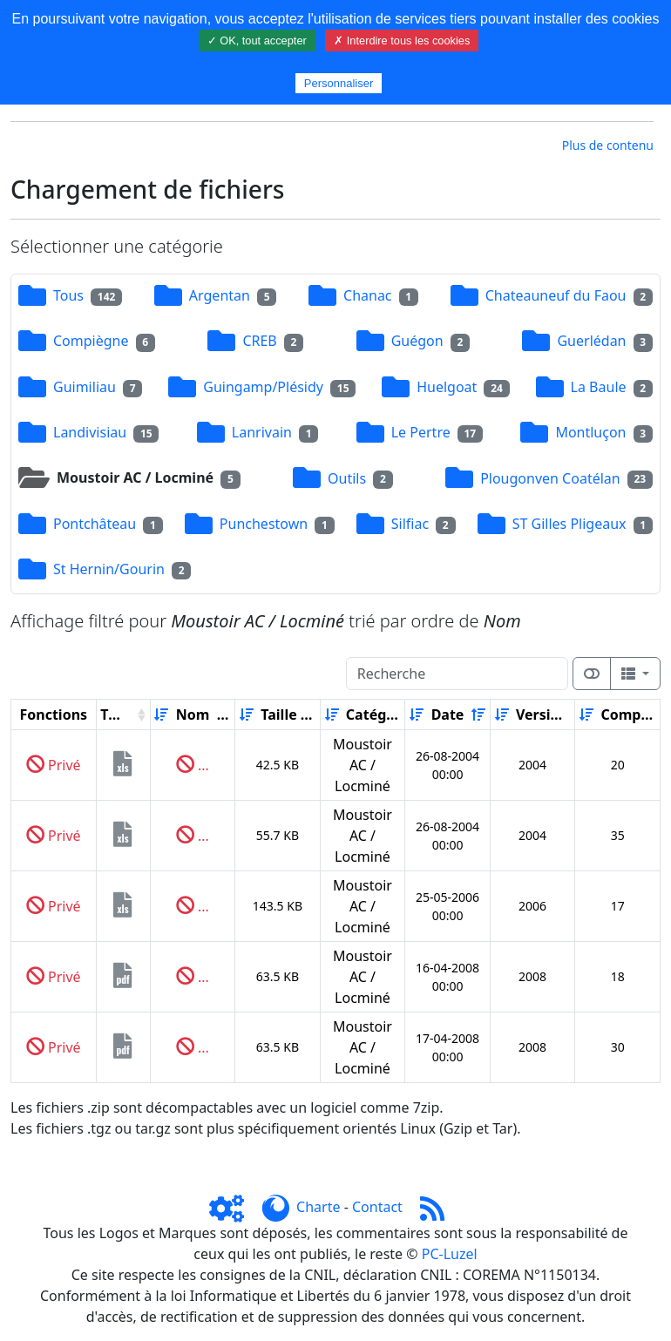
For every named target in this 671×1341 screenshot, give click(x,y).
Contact (377, 1206)
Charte (318, 1206)
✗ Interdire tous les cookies (402, 40)
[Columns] (635, 673)
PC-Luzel (450, 1253)
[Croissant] (161, 714)
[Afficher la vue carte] (592, 673)
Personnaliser (339, 83)
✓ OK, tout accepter (257, 40)
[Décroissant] (224, 714)
